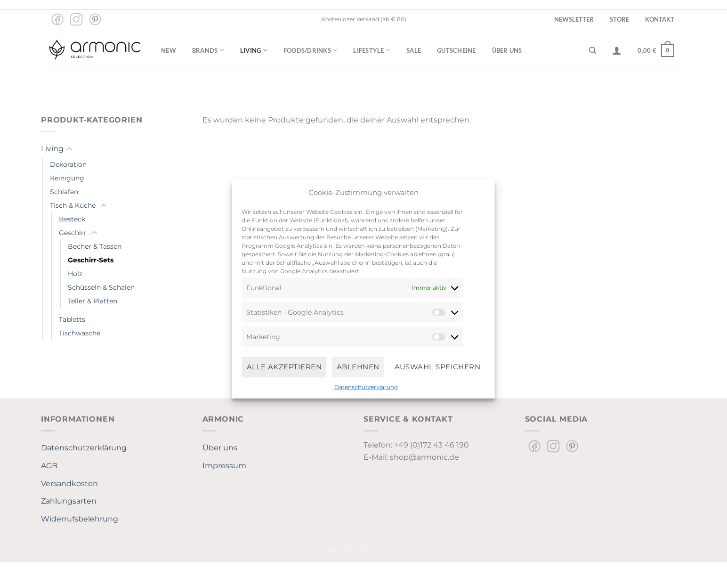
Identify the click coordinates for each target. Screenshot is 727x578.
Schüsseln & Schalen (101, 287)
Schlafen (64, 191)
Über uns (507, 50)
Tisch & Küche (73, 205)
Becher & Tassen (94, 246)
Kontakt (659, 19)
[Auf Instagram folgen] (76, 19)
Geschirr (73, 232)
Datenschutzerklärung (366, 386)
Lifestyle (371, 50)
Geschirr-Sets (90, 260)
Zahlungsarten (69, 501)
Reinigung (67, 178)
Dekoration (68, 164)
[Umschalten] (69, 149)
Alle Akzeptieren (284, 366)
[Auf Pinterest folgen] (95, 19)
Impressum (224, 465)
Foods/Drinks (310, 50)
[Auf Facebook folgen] (57, 19)
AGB (49, 465)
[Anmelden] (616, 50)
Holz (75, 273)
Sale (413, 50)
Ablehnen (358, 366)
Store (619, 19)
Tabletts (72, 319)
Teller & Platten (92, 301)
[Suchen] (592, 50)
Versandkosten (69, 483)
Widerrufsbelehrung (79, 518)
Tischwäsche (79, 333)
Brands (208, 50)
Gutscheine (456, 50)
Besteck (72, 219)
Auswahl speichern (438, 366)
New (168, 50)
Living (253, 50)
